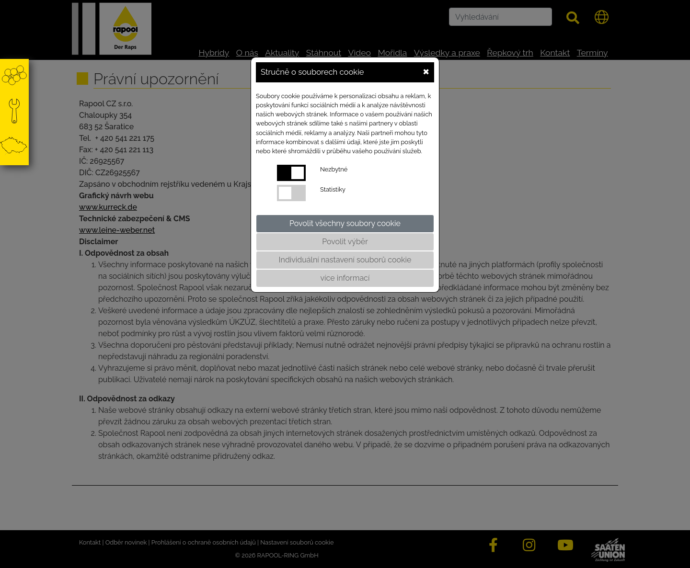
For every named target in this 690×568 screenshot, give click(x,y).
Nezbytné (333, 169)
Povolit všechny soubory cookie (345, 223)
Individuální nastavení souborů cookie (345, 259)
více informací (345, 278)
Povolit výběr (345, 241)
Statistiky (332, 189)
